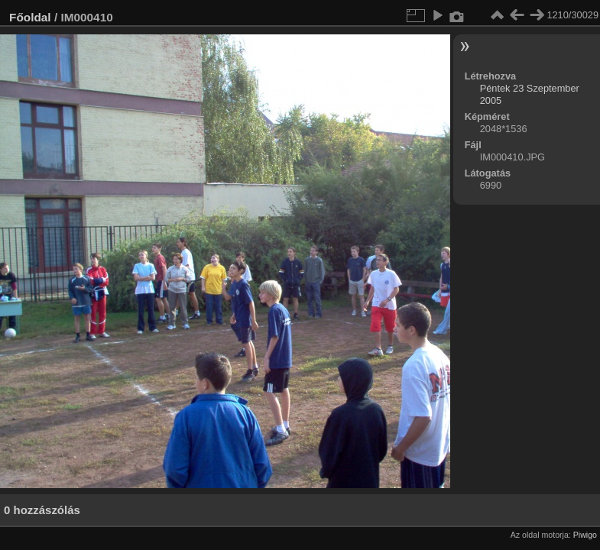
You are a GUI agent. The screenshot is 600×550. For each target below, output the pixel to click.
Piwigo (585, 534)
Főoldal (30, 17)
